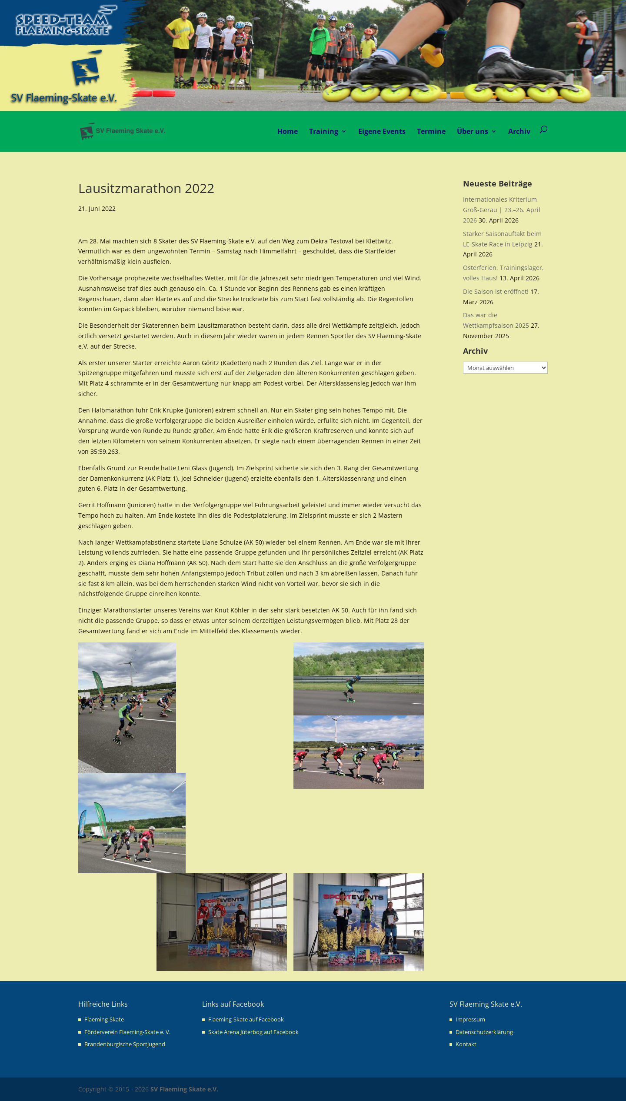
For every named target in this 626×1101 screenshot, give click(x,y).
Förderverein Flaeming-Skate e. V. (127, 1032)
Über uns (472, 131)
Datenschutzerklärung (484, 1032)
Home (287, 131)
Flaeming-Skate (104, 1019)
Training (323, 131)
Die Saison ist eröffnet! (496, 291)
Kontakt (466, 1044)
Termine (431, 131)
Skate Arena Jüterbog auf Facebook (253, 1032)
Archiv (519, 131)
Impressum (470, 1019)
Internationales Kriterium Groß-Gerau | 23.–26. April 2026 (501, 209)
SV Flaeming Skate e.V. (184, 1089)
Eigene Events (382, 131)
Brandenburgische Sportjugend (124, 1044)
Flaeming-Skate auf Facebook (246, 1019)
